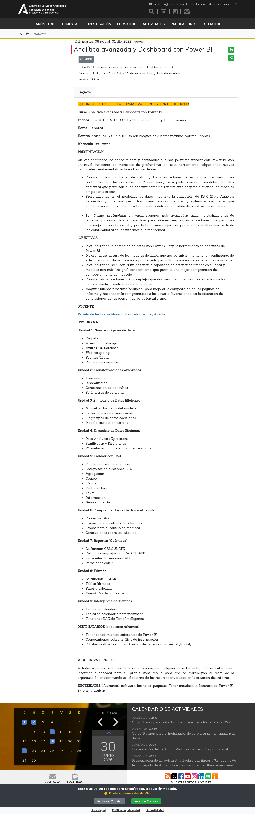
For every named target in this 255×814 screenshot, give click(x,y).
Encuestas (70, 24)
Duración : (84, 73)
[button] (128, 793)
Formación (127, 24)
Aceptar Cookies (146, 801)
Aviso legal (98, 810)
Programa (84, 92)
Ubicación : (85, 67)
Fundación (212, 24)
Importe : (83, 79)
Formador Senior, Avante (121, 314)
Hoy (108, 733)
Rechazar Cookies (109, 801)
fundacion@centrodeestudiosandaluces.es (180, 4)
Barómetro (43, 24)
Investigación (98, 24)
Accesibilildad (155, 810)
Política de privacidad (126, 810)
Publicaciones (183, 24)
